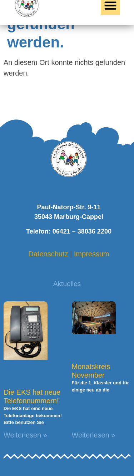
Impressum (91, 254)
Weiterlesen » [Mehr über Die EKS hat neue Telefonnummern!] (25, 435)
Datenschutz (48, 254)
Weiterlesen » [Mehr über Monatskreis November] (93, 435)
